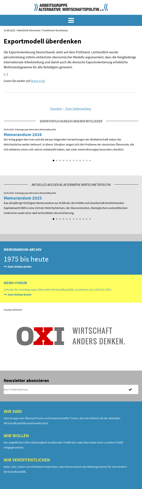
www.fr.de (38, 81)
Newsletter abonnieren (26, 380)
